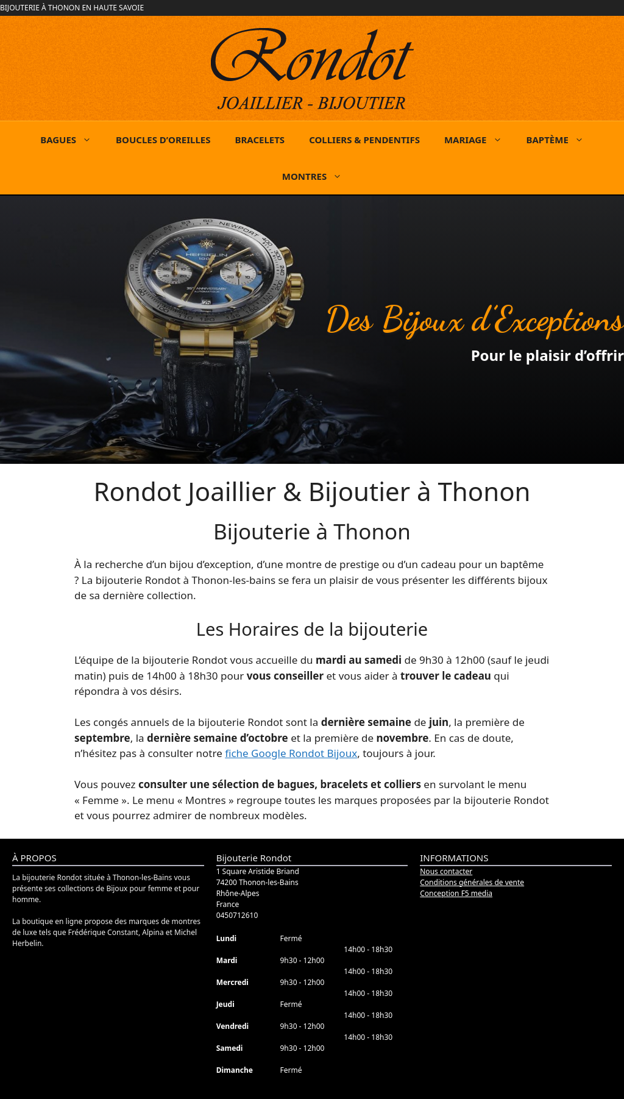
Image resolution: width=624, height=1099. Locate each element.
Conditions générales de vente (472, 882)
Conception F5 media (456, 893)
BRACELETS (260, 139)
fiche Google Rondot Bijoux (291, 753)
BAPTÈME (561, 139)
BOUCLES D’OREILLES (163, 139)
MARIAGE (479, 139)
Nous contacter (446, 871)
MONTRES (318, 176)
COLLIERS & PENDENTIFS (364, 139)
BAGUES (72, 139)
